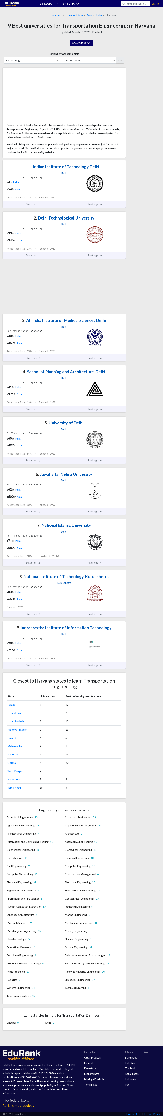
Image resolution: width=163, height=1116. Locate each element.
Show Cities (81, 43)
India (99, 14)
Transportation (74, 14)
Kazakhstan (132, 1073)
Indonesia (130, 1079)
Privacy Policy (152, 1113)
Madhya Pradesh (17, 729)
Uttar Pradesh (15, 721)
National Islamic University (64, 525)
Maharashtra (14, 746)
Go (120, 60)
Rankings (94, 204)
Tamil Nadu (14, 787)
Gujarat (11, 737)
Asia (89, 14)
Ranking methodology (18, 1105)
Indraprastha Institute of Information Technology (64, 627)
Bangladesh (131, 1057)
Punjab (11, 704)
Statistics (33, 204)
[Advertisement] (32, 96)
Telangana (13, 754)
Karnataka (13, 779)
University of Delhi (64, 422)
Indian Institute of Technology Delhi (64, 166)
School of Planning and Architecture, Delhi (64, 371)
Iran (127, 1084)
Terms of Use (133, 1113)
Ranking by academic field (64, 53)
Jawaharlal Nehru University (64, 474)
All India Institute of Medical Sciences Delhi (64, 320)
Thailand (130, 1068)
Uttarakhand (14, 713)
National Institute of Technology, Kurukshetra (64, 576)
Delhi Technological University (64, 217)
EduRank (97, 32)
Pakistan (130, 1062)
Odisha (11, 762)
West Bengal (14, 771)
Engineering (54, 14)
